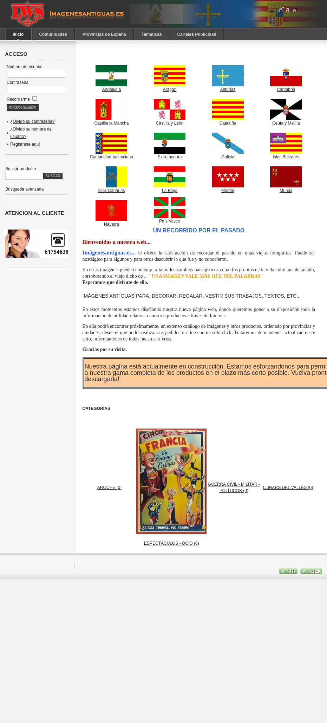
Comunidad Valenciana (111, 154)
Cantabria (286, 87)
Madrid (228, 188)
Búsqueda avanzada (24, 189)
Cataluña (228, 121)
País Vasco (169, 219)
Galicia (228, 154)
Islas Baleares (286, 154)
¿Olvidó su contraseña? (32, 121)
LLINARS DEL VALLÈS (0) (288, 487)
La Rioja (169, 188)
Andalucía (111, 87)
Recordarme (22, 99)
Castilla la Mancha (111, 121)
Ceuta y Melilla (286, 121)
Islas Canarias (111, 188)
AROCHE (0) (109, 487)
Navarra (111, 222)
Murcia (286, 188)
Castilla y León (169, 121)
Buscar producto (20, 168)
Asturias (228, 87)
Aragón (169, 87)
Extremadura (169, 154)
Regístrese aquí (25, 144)
